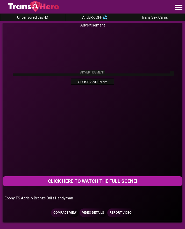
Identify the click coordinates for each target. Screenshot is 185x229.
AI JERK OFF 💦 (94, 17)
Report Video (121, 212)
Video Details (93, 212)
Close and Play (92, 82)
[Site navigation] (178, 7)
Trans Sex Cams (154, 17)
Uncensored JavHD (32, 17)
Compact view (64, 212)
